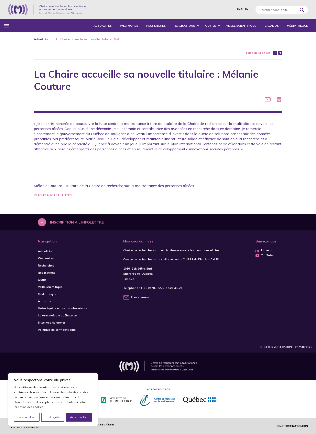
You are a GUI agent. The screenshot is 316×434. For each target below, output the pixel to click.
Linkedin (264, 250)
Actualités (103, 26)
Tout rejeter (53, 417)
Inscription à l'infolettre (77, 222)
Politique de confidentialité (57, 330)
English (242, 9)
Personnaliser (27, 417)
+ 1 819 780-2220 (152, 288)
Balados (271, 26)
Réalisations (184, 26)
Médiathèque (297, 26)
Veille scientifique (241, 26)
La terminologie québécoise (57, 315)
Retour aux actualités (53, 195)
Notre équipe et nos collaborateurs (62, 308)
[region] (53, 399)
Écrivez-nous (140, 297)
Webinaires (129, 26)
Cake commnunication (292, 425)
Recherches (156, 26)
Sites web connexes (51, 322)
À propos (44, 301)
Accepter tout (79, 417)
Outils (210, 26)
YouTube (264, 255)
